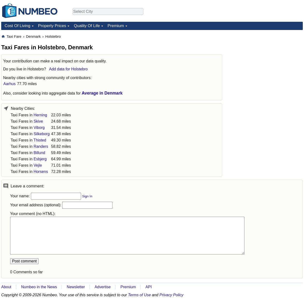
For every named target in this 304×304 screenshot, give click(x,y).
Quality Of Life (87, 25)
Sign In (87, 196)
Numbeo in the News (39, 287)
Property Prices (52, 25)
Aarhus (9, 84)
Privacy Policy (171, 295)
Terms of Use (139, 295)
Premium (116, 25)
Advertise (103, 287)
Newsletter (76, 287)
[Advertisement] (260, 106)
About (6, 287)
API (148, 287)
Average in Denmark (102, 93)
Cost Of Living (17, 25)
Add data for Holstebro (68, 69)
